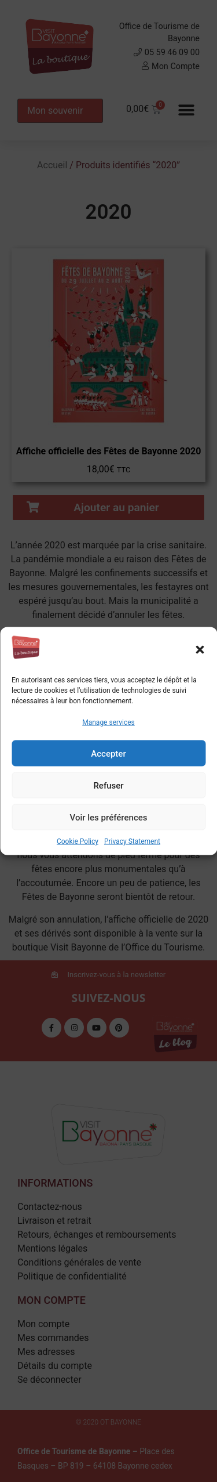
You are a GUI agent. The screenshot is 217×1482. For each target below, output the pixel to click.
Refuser (108, 785)
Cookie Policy (77, 841)
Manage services (108, 722)
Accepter (108, 753)
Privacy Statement (132, 841)
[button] (199, 649)
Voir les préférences (109, 817)
